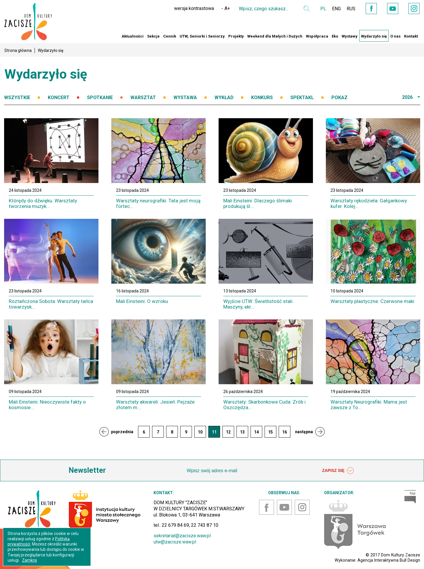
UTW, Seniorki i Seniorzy (202, 36)
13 (242, 432)
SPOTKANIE (100, 97)
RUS (351, 8)
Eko (335, 36)
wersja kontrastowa (194, 8)
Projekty (236, 36)
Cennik (169, 36)
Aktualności (133, 36)
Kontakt (411, 36)
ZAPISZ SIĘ (338, 471)
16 (284, 432)
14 (256, 432)
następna (304, 431)
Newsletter (87, 470)
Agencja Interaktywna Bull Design (388, 560)
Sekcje (153, 36)
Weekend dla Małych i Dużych (274, 36)
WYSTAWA (185, 97)
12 (228, 432)
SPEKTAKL (302, 97)
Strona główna (18, 50)
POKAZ (339, 97)
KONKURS (262, 97)
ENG (336, 8)
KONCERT (58, 97)
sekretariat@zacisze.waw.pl (182, 535)
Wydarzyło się (374, 36)
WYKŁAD (224, 97)
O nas (395, 36)
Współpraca (317, 36)
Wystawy (349, 36)
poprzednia (122, 431)
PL (323, 8)
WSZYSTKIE (17, 97)
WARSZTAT (143, 97)
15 (270, 432)
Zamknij (29, 560)
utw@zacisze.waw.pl (175, 542)
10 (200, 432)
